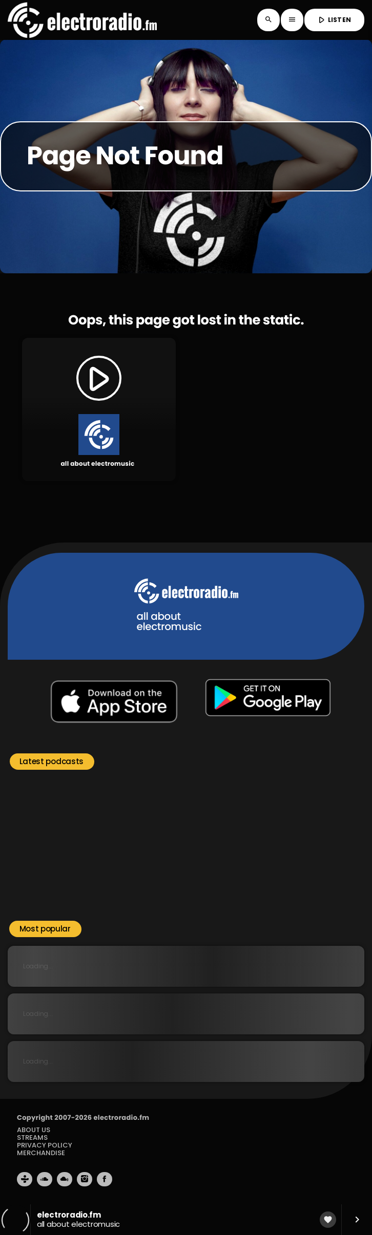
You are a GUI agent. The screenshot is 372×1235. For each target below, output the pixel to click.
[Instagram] (84, 1179)
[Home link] (82, 20)
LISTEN (333, 20)
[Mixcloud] (64, 1179)
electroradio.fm (121, 1117)
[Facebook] (104, 1179)
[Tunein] (24, 1179)
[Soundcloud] (44, 1179)
